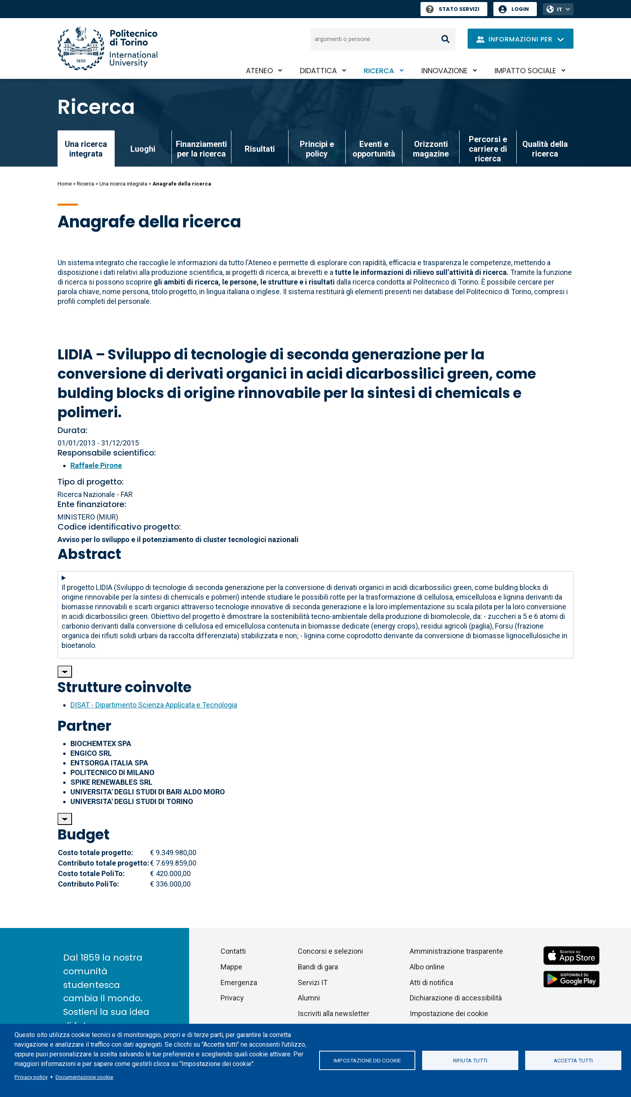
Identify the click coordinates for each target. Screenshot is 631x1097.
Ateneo (259, 71)
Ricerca (379, 71)
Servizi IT (313, 982)
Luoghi (142, 149)
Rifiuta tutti (470, 1060)
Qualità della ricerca (545, 149)
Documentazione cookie (84, 1077)
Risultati (260, 149)
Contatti (233, 951)
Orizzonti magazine (431, 149)
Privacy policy (30, 1077)
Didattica (318, 71)
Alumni (309, 998)
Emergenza (239, 982)
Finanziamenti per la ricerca (201, 149)
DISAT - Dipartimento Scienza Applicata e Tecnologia (153, 705)
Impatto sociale (525, 71)
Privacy (232, 998)
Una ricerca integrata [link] (86, 149)
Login (520, 9)
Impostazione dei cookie (367, 1060)
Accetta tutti (573, 1060)
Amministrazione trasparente (456, 951)
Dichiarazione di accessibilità (456, 998)
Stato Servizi (452, 9)
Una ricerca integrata (123, 184)
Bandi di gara (318, 967)
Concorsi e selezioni (330, 951)
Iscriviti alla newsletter (333, 1013)
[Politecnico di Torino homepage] (107, 48)
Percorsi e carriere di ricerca (488, 148)
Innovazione (444, 71)
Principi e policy (317, 149)
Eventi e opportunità (374, 149)
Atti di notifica (431, 982)
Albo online (427, 967)
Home (65, 184)
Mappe (231, 967)
